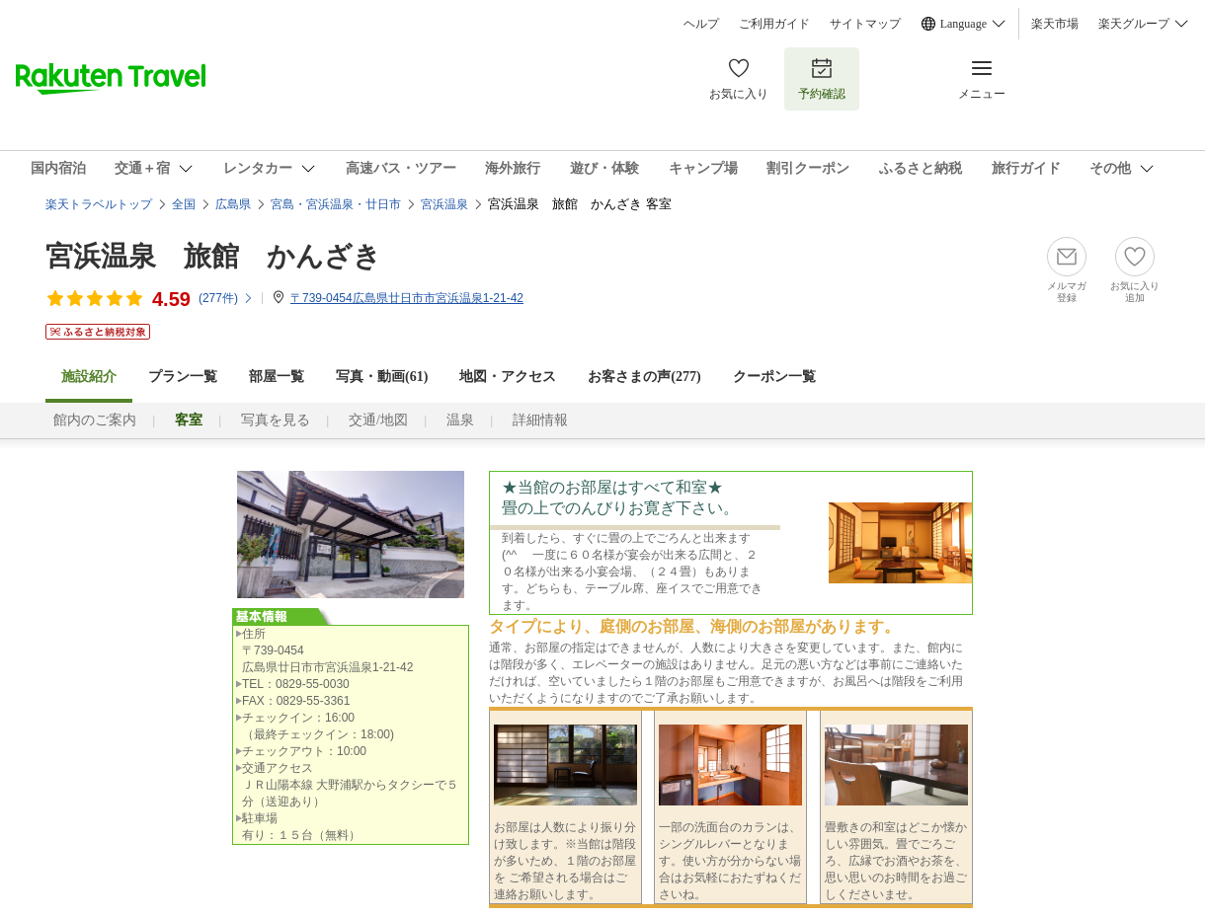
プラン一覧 (182, 376)
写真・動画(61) (382, 376)
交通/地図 (378, 420)
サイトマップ (865, 24)
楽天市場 (1055, 24)
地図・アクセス (507, 376)
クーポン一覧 (774, 376)
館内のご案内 (94, 420)
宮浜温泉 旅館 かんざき (213, 256)
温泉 (460, 420)
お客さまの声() (644, 376)
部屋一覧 (276, 376)
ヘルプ (701, 24)
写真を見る (275, 420)
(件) (226, 298)
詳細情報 (540, 420)
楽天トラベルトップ (98, 204)
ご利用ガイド (774, 24)
